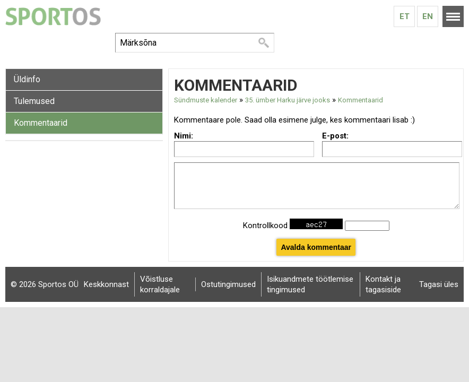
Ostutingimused (228, 284)
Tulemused (34, 101)
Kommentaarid (40, 123)
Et (404, 16)
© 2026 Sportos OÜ (45, 284)
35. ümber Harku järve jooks (287, 100)
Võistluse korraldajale (160, 284)
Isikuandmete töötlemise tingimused (310, 284)
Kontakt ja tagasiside (383, 284)
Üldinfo (27, 79)
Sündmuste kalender (205, 100)
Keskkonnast (106, 284)
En (427, 16)
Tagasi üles (438, 284)
